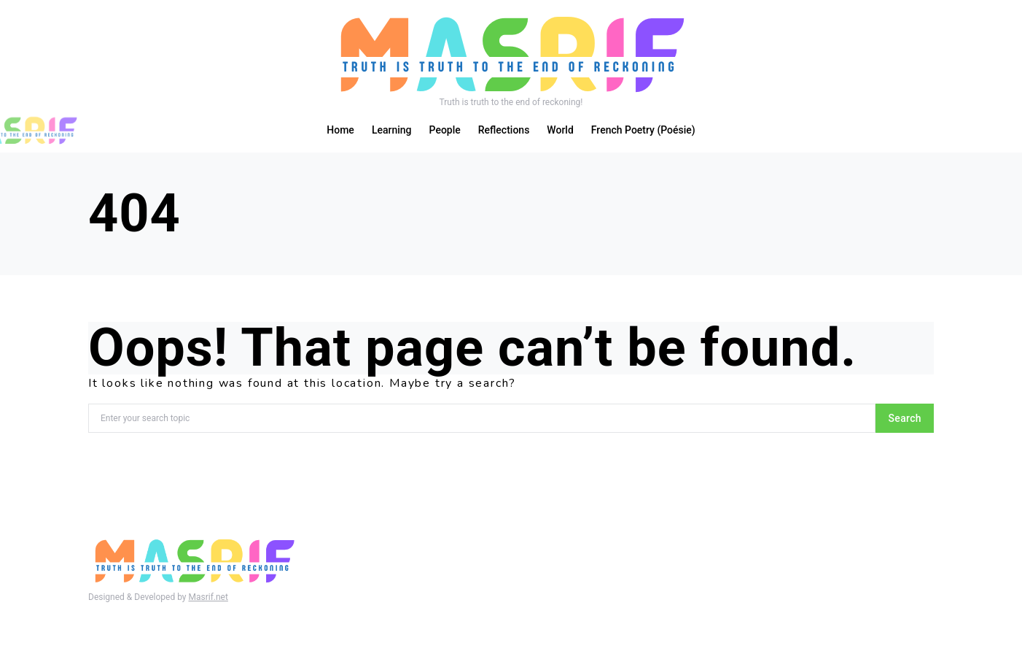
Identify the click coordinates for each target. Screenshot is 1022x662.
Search (904, 418)
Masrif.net (207, 597)
